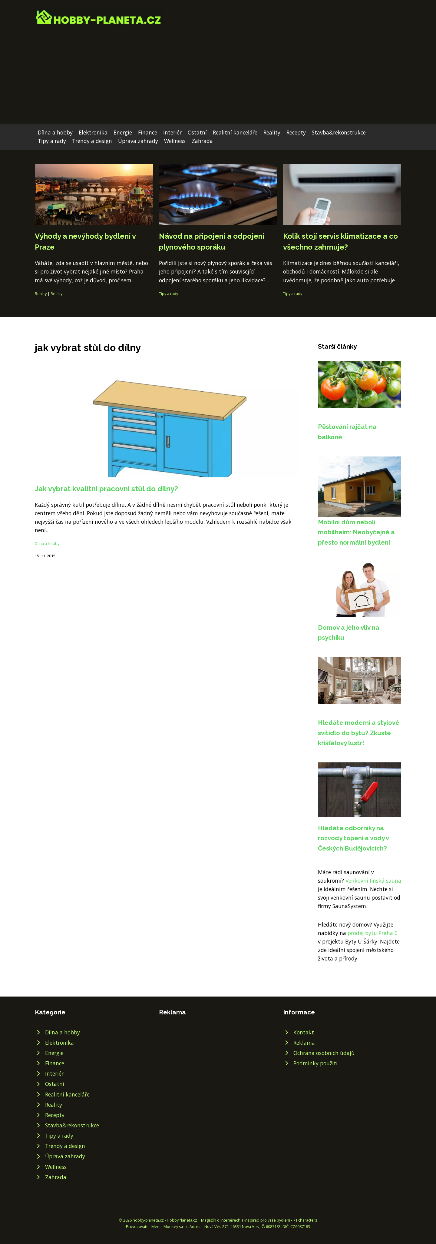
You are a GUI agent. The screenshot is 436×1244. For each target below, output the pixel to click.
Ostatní (197, 132)
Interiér (172, 132)
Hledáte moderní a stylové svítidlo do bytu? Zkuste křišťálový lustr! (358, 733)
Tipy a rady (52, 140)
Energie (123, 132)
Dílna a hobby (55, 132)
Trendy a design (92, 140)
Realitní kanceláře (235, 132)
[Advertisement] (218, 70)
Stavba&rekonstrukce (339, 132)
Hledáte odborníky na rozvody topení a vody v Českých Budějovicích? (353, 838)
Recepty (296, 132)
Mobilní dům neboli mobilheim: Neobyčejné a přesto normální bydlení (356, 532)
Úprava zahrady (138, 140)
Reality (271, 132)
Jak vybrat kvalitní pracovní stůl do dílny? (106, 488)
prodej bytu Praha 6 (373, 933)
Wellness (175, 140)
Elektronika (93, 132)
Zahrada (202, 140)
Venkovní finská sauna (373, 880)
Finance (147, 132)
